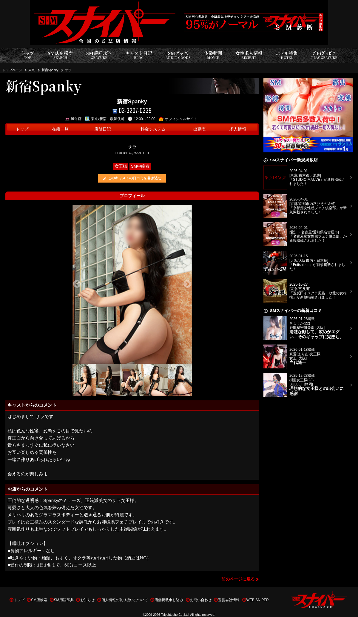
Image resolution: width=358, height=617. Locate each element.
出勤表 (199, 129)
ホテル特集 (287, 55)
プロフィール (132, 196)
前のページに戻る (238, 579)
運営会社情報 (229, 600)
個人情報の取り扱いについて (124, 600)
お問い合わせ (201, 600)
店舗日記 (102, 129)
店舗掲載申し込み (169, 600)
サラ (68, 70)
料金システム (153, 129)
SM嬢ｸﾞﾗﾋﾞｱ (99, 55)
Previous (76, 284)
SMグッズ (178, 55)
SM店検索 (39, 600)
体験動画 (213, 55)
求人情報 (237, 129)
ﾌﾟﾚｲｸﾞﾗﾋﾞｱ (324, 55)
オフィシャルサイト (178, 119)
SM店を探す (60, 55)
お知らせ (87, 600)
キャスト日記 (138, 55)
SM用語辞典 (64, 600)
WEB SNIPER (257, 600)
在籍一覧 (60, 129)
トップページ (12, 70)
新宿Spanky (49, 70)
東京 (31, 70)
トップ (27, 55)
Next (187, 284)
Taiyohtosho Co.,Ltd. (175, 614)
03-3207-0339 (132, 110)
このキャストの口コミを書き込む (134, 178)
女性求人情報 (248, 55)
